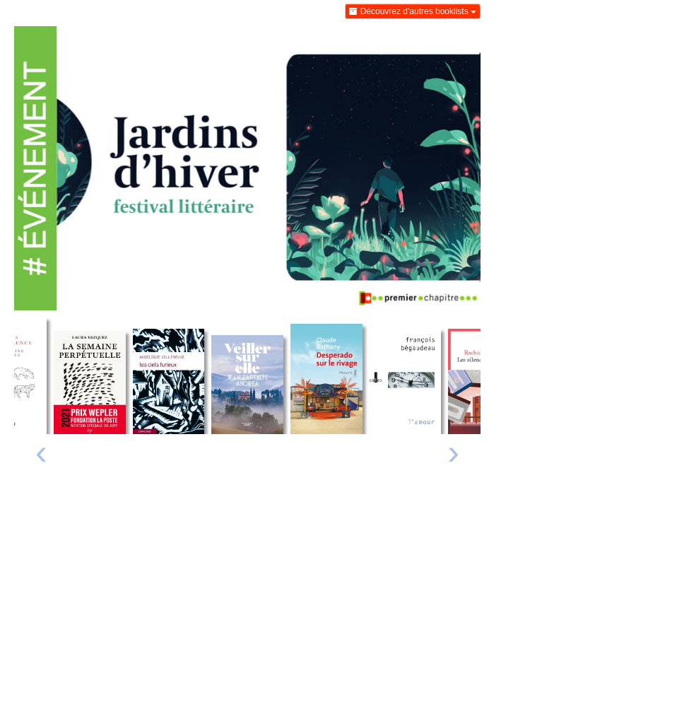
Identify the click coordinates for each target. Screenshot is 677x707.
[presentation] (41, 455)
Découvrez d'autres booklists (412, 11)
